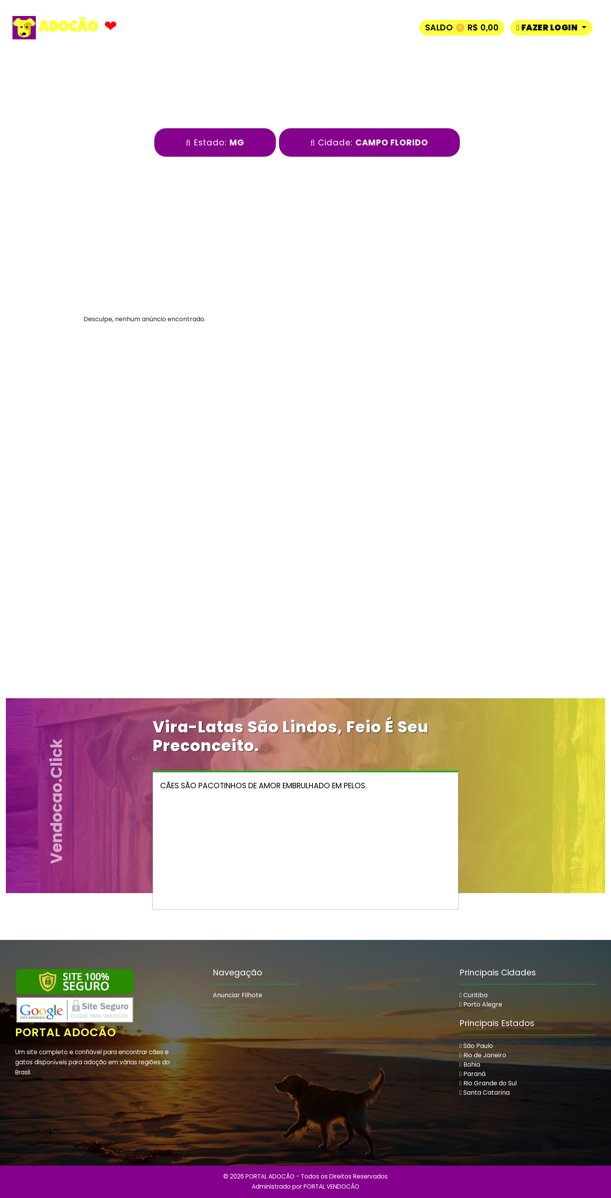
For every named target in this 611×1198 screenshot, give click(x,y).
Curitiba (473, 995)
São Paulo (476, 1045)
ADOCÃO (55, 27)
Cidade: (370, 142)
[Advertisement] (305, 409)
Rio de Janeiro (482, 1055)
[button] (551, 27)
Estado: (215, 142)
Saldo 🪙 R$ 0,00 (462, 27)
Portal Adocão (66, 1032)
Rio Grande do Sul (488, 1083)
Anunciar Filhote (237, 995)
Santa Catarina (484, 1092)
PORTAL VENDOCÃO (331, 1186)
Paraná (472, 1073)
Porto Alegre (480, 1004)
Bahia (469, 1064)
